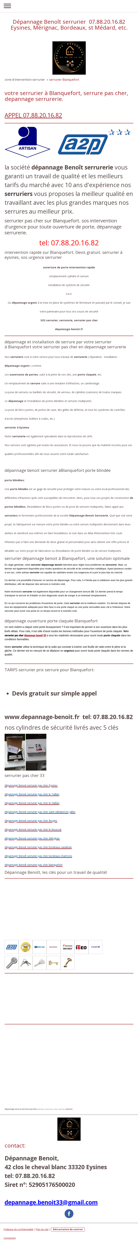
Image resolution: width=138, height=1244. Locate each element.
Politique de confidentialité (18, 1229)
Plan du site (42, 1229)
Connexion (10, 1238)
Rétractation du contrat (68, 1229)
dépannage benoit (33, 635)
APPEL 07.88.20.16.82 (33, 115)
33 (44, 635)
